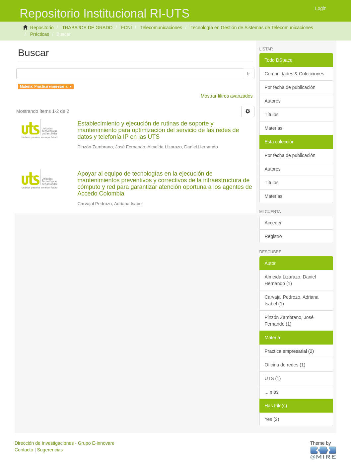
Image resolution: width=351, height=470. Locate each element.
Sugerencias (50, 449)
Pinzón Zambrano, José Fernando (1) (289, 321)
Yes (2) (272, 419)
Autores (273, 101)
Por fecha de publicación (290, 87)
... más (272, 392)
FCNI (126, 27)
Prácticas (39, 34)
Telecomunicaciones (161, 27)
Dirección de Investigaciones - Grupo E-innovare (64, 443)
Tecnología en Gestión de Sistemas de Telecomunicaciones (251, 27)
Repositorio (42, 27)
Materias (274, 128)
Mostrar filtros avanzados (226, 96)
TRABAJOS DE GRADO (87, 27)
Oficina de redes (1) (285, 364)
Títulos (272, 114)
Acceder (273, 222)
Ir (248, 73)
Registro (273, 236)
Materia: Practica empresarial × (45, 86)
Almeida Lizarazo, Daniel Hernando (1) (290, 280)
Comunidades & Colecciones (294, 73)
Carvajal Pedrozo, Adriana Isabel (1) (292, 300)
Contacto (24, 449)
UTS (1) (273, 378)
